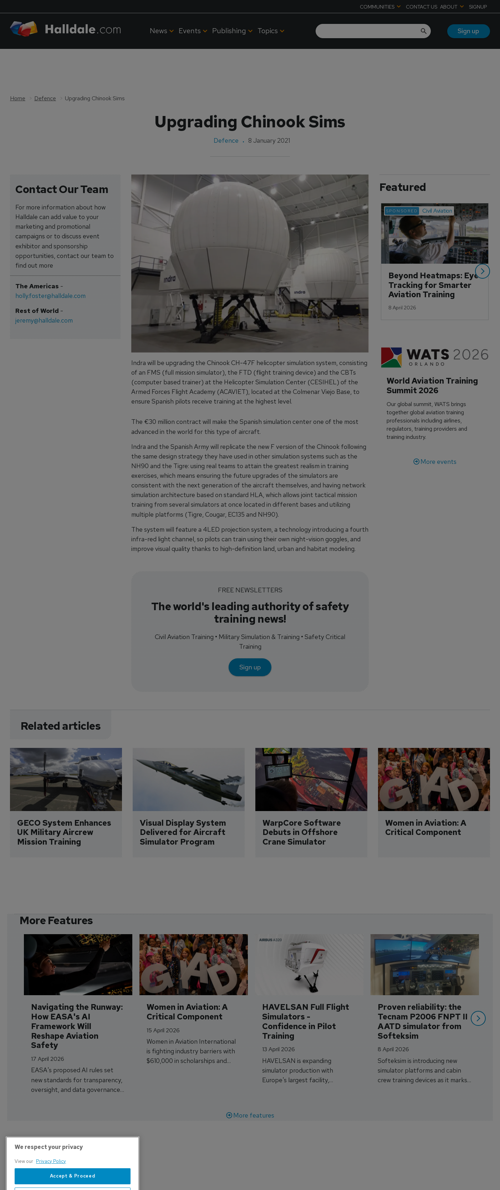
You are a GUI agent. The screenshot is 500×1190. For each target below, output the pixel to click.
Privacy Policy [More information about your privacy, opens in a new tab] (51, 1186)
